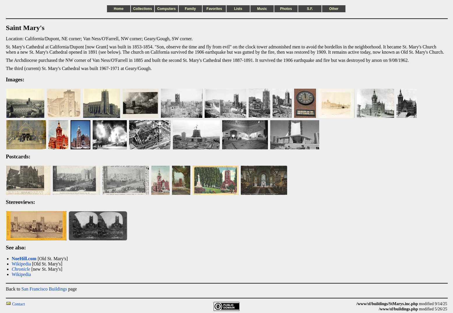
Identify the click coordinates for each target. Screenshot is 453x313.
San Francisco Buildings (44, 288)
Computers (166, 9)
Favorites (214, 9)
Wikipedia (21, 263)
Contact (18, 304)
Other (333, 9)
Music (262, 9)
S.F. (310, 9)
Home (118, 9)
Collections (142, 9)
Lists (238, 9)
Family (190, 9)
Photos (286, 9)
